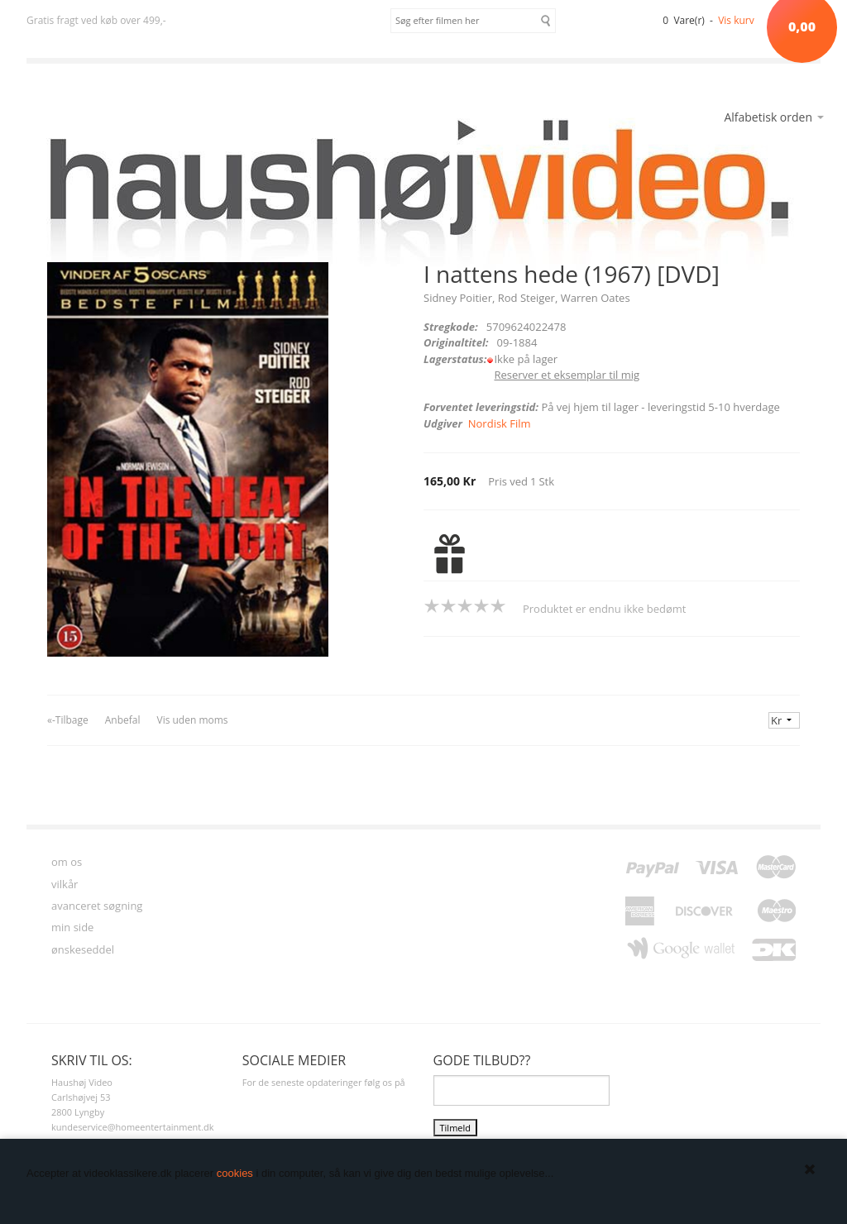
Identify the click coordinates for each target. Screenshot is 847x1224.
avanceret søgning (96, 905)
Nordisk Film (499, 423)
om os (66, 861)
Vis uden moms (191, 720)
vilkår (64, 884)
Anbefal (123, 720)
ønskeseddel (82, 949)
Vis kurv (736, 20)
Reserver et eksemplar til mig (566, 374)
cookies (235, 1173)
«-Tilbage (68, 720)
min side (72, 927)
